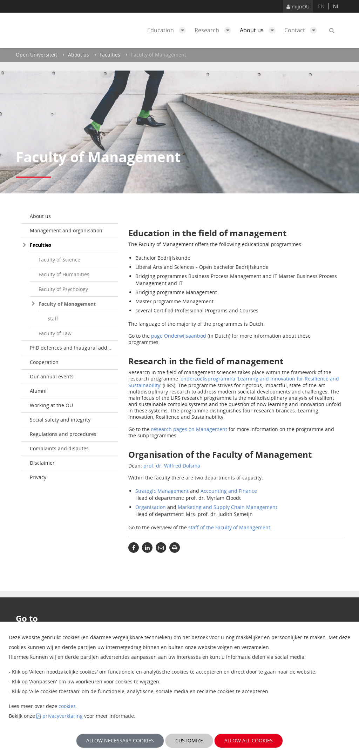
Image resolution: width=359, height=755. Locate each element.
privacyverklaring (62, 716)
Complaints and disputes (59, 448)
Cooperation (44, 362)
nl (336, 6)
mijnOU (298, 6)
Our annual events (52, 376)
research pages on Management (190, 429)
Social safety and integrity (60, 419)
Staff (52, 318)
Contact (302, 30)
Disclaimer (42, 462)
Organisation (150, 507)
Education (168, 30)
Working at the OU (51, 405)
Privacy (38, 477)
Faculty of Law (55, 333)
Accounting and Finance (229, 491)
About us (259, 30)
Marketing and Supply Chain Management (227, 507)
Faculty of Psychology (63, 289)
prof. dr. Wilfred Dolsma (171, 465)
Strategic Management (162, 491)
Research (215, 30)
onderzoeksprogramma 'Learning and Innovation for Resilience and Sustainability (233, 381)
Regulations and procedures (63, 434)
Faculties (40, 244)
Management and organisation (66, 230)
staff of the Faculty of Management (229, 527)
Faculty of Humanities (64, 274)
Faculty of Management (67, 303)
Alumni (38, 391)
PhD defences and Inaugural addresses (74, 347)
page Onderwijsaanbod (178, 335)
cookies (67, 706)
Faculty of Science (59, 259)
